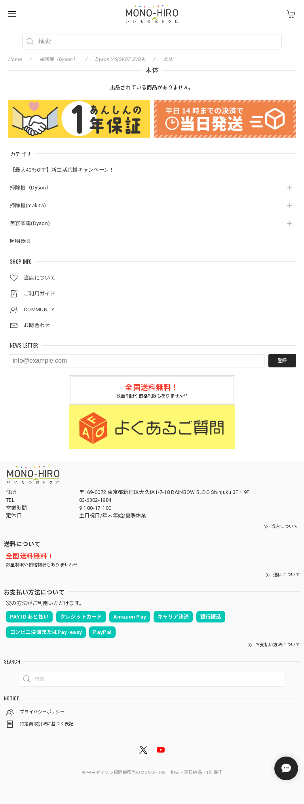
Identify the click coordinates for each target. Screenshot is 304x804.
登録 (282, 360)
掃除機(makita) (28, 205)
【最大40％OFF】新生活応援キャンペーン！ (62, 170)
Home (14, 59)
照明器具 (20, 241)
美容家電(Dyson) (30, 223)
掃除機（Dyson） (30, 188)
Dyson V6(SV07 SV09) (120, 59)
